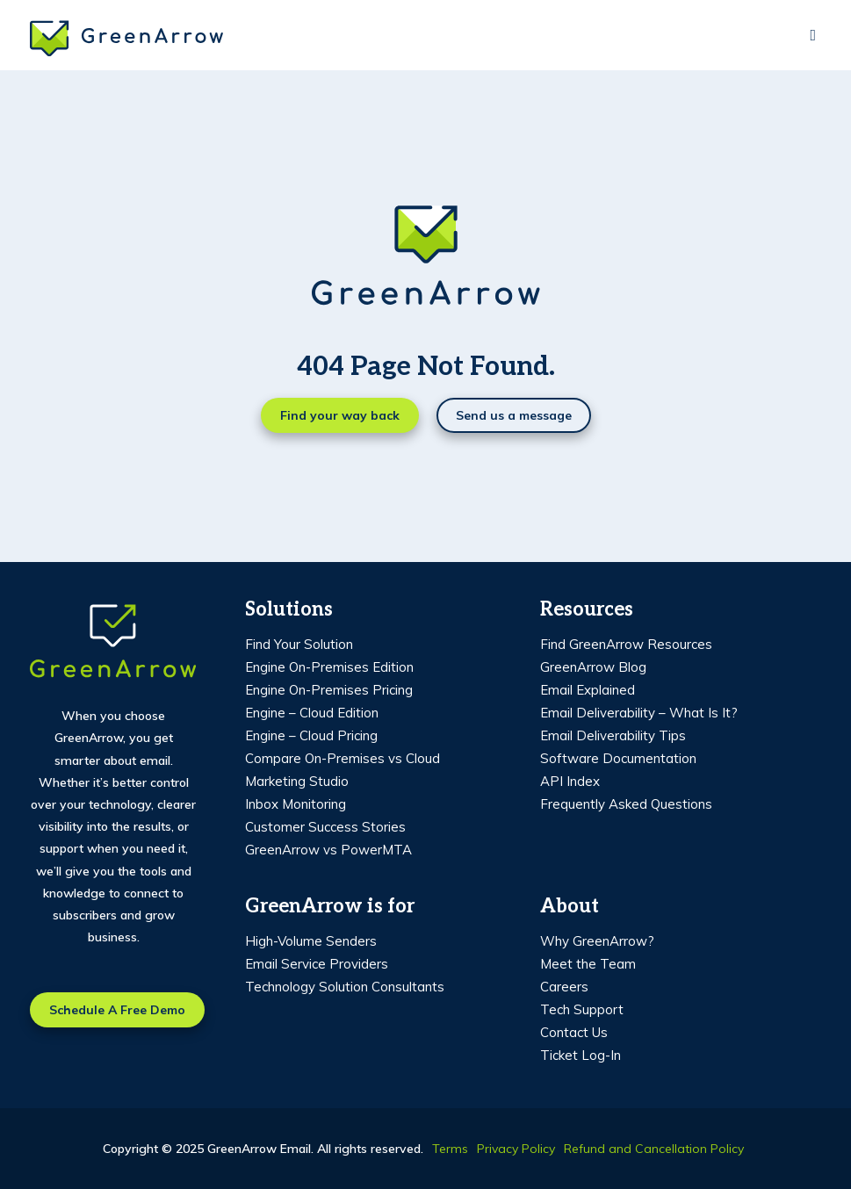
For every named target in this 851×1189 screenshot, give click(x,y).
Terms (450, 1149)
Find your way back (340, 415)
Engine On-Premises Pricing (329, 689)
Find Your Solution (299, 644)
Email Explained (587, 689)
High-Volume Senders (311, 941)
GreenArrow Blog (593, 667)
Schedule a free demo (117, 1010)
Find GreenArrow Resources (626, 644)
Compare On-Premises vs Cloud (342, 758)
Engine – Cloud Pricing (311, 735)
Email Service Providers (316, 963)
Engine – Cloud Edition (312, 712)
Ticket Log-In (580, 1055)
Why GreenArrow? (597, 941)
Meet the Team (588, 963)
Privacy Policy (516, 1149)
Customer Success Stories (325, 826)
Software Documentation (618, 758)
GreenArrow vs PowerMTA (328, 849)
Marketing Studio (297, 781)
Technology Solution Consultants (344, 986)
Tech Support (582, 1009)
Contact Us (574, 1032)
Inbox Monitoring (295, 804)
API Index (570, 781)
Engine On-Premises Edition (329, 667)
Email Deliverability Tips (613, 735)
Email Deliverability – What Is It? (639, 712)
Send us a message (514, 415)
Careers (564, 986)
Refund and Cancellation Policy (654, 1149)
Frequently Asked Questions (626, 804)
